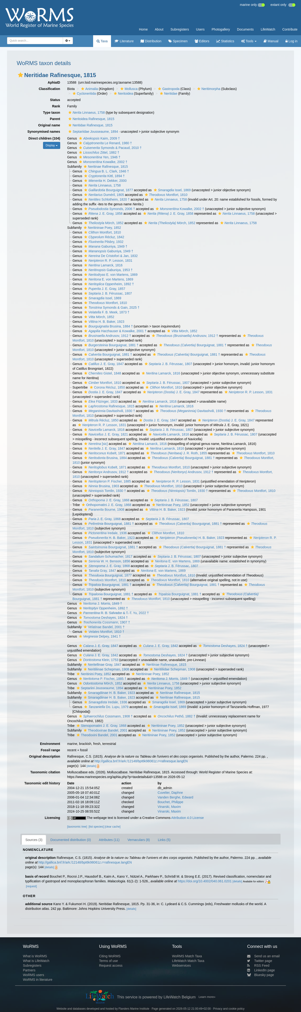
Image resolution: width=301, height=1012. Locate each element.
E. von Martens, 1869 (110, 274)
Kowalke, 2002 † (102, 162)
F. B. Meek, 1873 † (106, 312)
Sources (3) (33, 840)
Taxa (102, 41)
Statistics (225, 41)
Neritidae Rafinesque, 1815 (90, 125)
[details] (91, 766)
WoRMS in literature (37, 979)
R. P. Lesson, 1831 (107, 260)
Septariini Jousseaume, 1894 (99, 688)
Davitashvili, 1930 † (109, 411)
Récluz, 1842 (103, 237)
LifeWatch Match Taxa (188, 961)
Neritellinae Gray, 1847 (102, 664)
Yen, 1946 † (99, 157)
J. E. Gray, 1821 (105, 434)
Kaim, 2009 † (99, 138)
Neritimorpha (208, 89)
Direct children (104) (44, 138)
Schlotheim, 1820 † (106, 199)
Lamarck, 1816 (103, 265)
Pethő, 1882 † (173, 716)
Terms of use (108, 961)
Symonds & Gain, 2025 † (111, 307)
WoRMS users (33, 975)
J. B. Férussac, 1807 (107, 293)
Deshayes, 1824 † (103, 617)
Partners (29, 970)
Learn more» (206, 997)
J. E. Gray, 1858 (102, 213)
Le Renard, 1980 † (105, 143)
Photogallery (221, 29)
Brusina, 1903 (101, 486)
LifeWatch (268, 29)
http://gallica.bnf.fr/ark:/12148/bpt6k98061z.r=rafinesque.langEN (141, 761)
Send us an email (263, 956)
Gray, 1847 (99, 570)
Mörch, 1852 (103, 223)
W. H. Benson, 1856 (106, 561)
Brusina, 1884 (105, 458)
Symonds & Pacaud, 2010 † (110, 148)
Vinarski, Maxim (169, 807)
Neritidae (168, 93)
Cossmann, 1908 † (105, 716)
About (159, 29)
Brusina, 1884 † (108, 326)
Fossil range (50, 750)
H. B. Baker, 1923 (103, 321)
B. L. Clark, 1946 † (106, 171)
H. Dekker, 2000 (105, 181)
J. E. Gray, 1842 (158, 646)
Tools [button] (249, 41)
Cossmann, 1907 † (104, 622)
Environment (50, 744)
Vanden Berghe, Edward (175, 797)
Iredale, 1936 (105, 533)
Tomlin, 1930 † (104, 491)
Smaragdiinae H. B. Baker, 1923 (109, 693)
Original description (44, 756)
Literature (124, 41)
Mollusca (128, 89)
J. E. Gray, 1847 (103, 364)
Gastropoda (168, 89)
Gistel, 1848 (102, 373)
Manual (271, 41)
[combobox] (35, 40)
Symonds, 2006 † (109, 209)
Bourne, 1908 (103, 509)
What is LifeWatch (36, 961)
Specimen (177, 41)
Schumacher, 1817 (107, 556)
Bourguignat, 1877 (108, 190)
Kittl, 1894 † (104, 176)
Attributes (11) (109, 840)
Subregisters (179, 29)
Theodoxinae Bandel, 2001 (105, 730)
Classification (49, 89)
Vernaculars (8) (138, 840)
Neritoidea (123, 93)
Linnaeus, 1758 (86, 112)
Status (55, 100)
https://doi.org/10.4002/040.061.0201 (205, 881)
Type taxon (51, 112)
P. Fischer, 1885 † (102, 679)
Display (52, 145)
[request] (31, 886)
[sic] (95, 444)
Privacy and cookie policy (229, 1008)
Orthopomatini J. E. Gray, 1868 (106, 505)
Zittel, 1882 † (98, 152)
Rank (56, 106)
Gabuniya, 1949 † (105, 246)
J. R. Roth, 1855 (176, 453)
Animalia (89, 89)
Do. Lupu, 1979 (105, 707)
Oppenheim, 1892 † (108, 284)
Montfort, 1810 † (103, 632)
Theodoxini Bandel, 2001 (96, 735)
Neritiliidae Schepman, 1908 (172, 669)
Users (200, 29)
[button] (20, 75)
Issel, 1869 (172, 190)
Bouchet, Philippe (170, 802)
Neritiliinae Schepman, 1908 (106, 669)
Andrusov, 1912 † (107, 336)
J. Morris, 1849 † (100, 603)
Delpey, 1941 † (99, 636)
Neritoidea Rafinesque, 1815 (90, 119)
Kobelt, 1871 (104, 453)
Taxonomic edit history (42, 783)
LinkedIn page (261, 970)
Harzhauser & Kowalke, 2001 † (115, 331)
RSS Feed (258, 965)
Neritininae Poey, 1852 (102, 228)
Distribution (151, 41)
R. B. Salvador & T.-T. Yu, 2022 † (113, 613)
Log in (291, 41)
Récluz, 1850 (101, 420)
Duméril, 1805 (103, 195)
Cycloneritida (83, 93)
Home (143, 29)
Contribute (289, 29)
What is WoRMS (35, 956)
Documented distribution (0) (70, 840)
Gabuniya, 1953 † (108, 270)
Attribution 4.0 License (187, 818)
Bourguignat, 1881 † (111, 345)
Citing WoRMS (110, 956)
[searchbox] (33, 40)
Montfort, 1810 (165, 195)
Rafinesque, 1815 (108, 406)
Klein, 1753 (98, 660)
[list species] (96, 826)
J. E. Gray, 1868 (106, 500)
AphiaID (54, 82)
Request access (111, 965)
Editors (202, 41)
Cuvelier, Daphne (170, 792)
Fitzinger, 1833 (100, 401)
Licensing (52, 818)
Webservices (181, 965)
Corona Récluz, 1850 (107, 387)
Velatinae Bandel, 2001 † (104, 627)
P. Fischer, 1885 (107, 481)
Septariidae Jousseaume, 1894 (92, 131)
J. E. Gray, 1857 (104, 289)
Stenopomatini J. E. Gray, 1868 (101, 726)
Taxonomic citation (45, 772)
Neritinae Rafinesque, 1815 (105, 166)
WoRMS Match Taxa (187, 956)
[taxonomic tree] (77, 826)
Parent (55, 119)
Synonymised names (43, 131)
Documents (245, 29)
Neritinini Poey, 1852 (93, 674)
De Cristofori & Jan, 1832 (110, 256)
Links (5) (164, 840)
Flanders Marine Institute (134, 1008)
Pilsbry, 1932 (103, 242)
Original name (49, 125)
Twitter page (259, 961)
